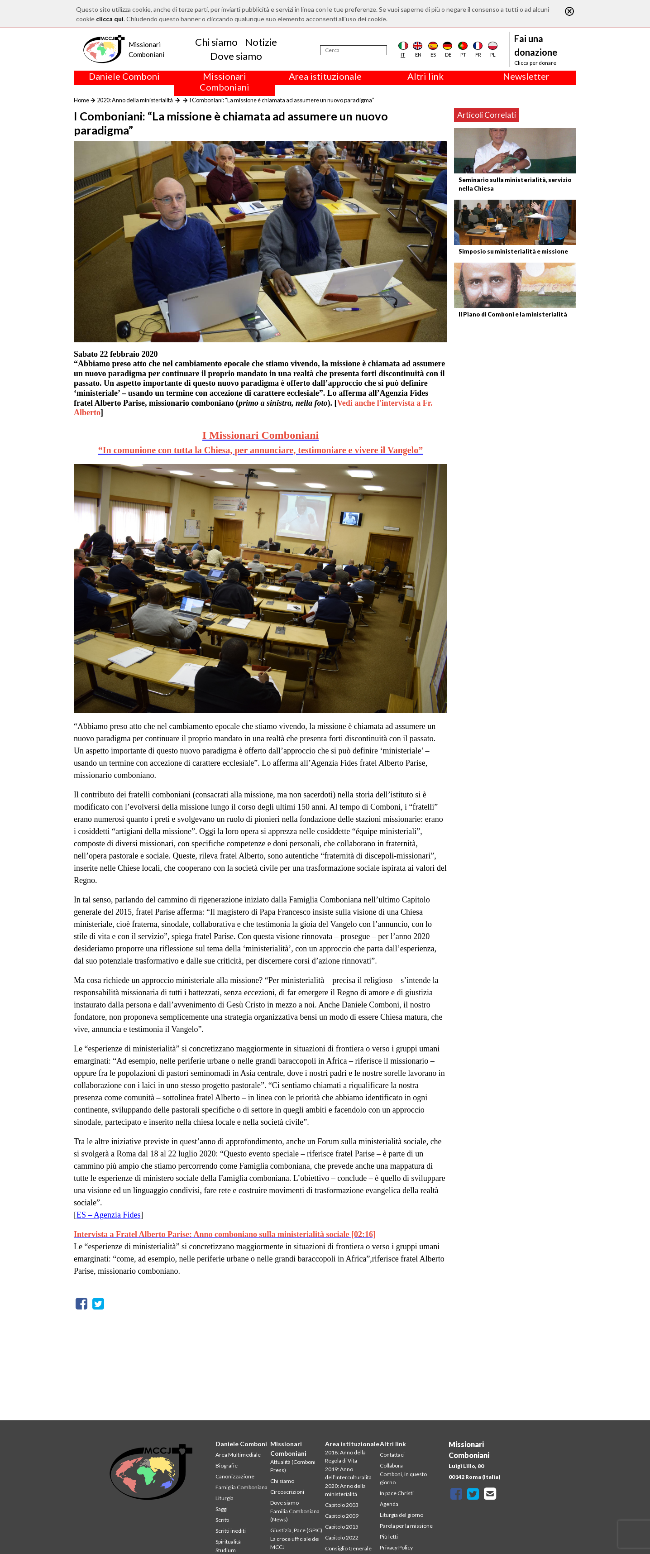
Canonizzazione (234, 1476)
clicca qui (110, 19)
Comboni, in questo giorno (403, 1478)
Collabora (391, 1465)
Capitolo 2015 (341, 1526)
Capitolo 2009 (341, 1515)
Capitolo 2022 (341, 1537)
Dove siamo (236, 56)
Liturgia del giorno (401, 1514)
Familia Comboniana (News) (295, 1515)
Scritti (222, 1519)
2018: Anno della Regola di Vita (345, 1456)
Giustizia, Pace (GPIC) (296, 1530)
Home (81, 100)
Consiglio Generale (348, 1548)
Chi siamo (216, 42)
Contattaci (392, 1454)
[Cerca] (353, 50)
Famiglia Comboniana (241, 1487)
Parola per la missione (406, 1525)
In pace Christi (397, 1493)
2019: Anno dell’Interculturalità (348, 1473)
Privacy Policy (396, 1547)
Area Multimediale (238, 1454)
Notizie (261, 42)
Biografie (226, 1465)
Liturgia (224, 1498)
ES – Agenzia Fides (108, 1214)
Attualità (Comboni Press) (292, 1465)
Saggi (221, 1509)
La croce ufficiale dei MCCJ (295, 1542)
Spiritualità (228, 1541)
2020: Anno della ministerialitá (135, 100)
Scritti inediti (230, 1530)
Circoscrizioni (287, 1491)
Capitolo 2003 (341, 1504)
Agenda (389, 1504)
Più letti (389, 1536)
